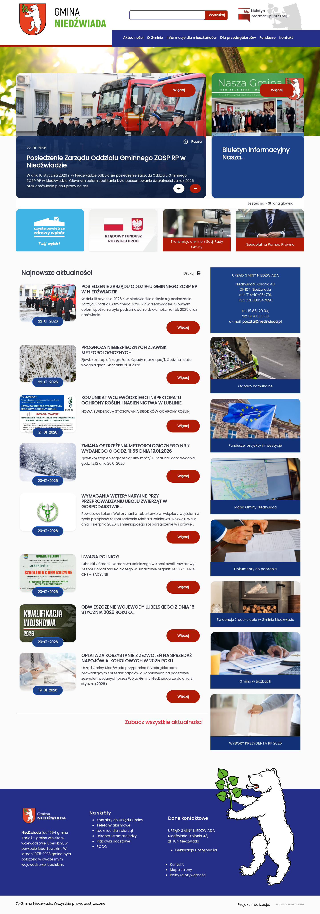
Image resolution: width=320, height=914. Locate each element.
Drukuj (191, 273)
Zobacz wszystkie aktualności (163, 722)
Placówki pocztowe (113, 841)
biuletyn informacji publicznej (262, 15)
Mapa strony (181, 869)
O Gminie (155, 37)
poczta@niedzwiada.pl (262, 321)
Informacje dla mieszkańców (191, 37)
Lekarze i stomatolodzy (116, 835)
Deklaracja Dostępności (196, 850)
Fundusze (267, 37)
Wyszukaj (217, 15)
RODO (101, 846)
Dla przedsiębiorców (238, 37)
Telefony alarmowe (113, 825)
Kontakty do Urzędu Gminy (119, 819)
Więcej (179, 90)
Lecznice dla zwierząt (115, 830)
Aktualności (133, 37)
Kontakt (286, 37)
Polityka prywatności (188, 875)
